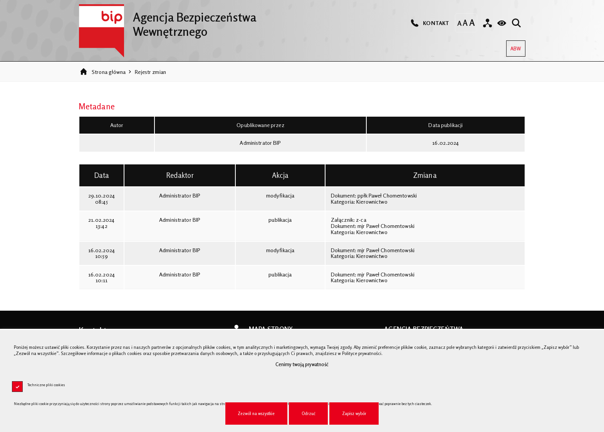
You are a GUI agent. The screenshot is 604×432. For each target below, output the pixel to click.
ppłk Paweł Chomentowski (387, 195)
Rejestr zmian (150, 72)
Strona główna (109, 72)
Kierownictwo (372, 201)
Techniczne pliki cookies (46, 385)
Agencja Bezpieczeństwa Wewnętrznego (167, 21)
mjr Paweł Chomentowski (385, 226)
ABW (513, 46)
